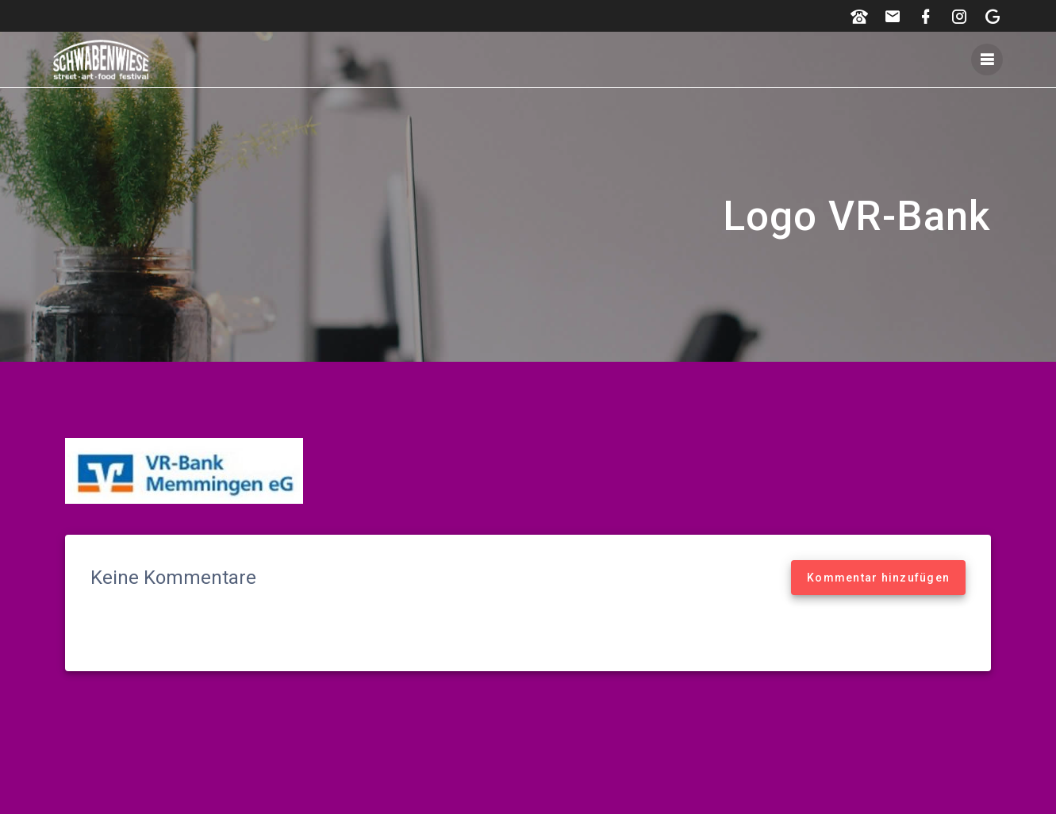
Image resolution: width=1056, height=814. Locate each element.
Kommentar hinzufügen (878, 577)
